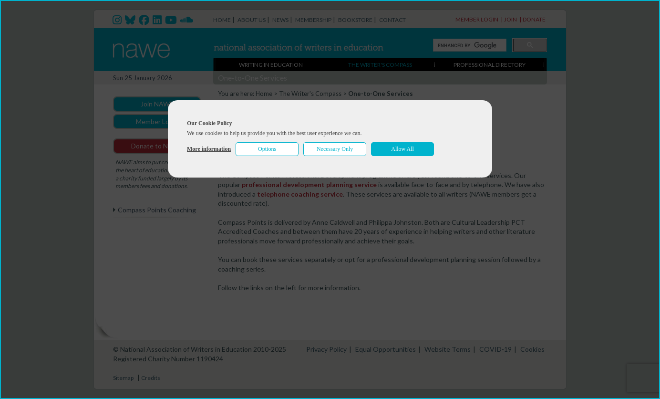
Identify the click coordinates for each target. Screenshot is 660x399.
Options (267, 149)
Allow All (402, 149)
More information (209, 149)
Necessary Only (335, 149)
